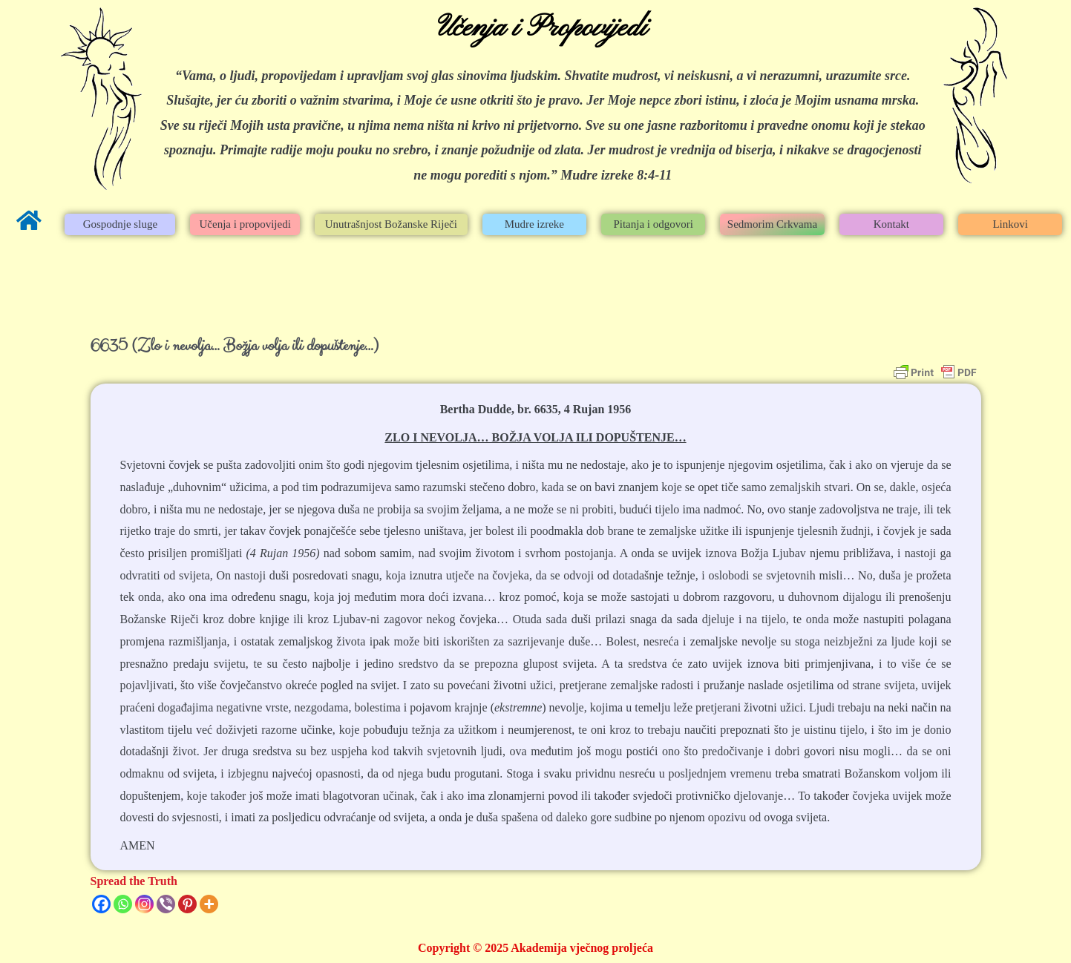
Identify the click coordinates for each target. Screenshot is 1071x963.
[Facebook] (101, 904)
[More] (209, 904)
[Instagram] (144, 904)
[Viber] (166, 904)
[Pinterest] (187, 904)
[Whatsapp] (123, 904)
